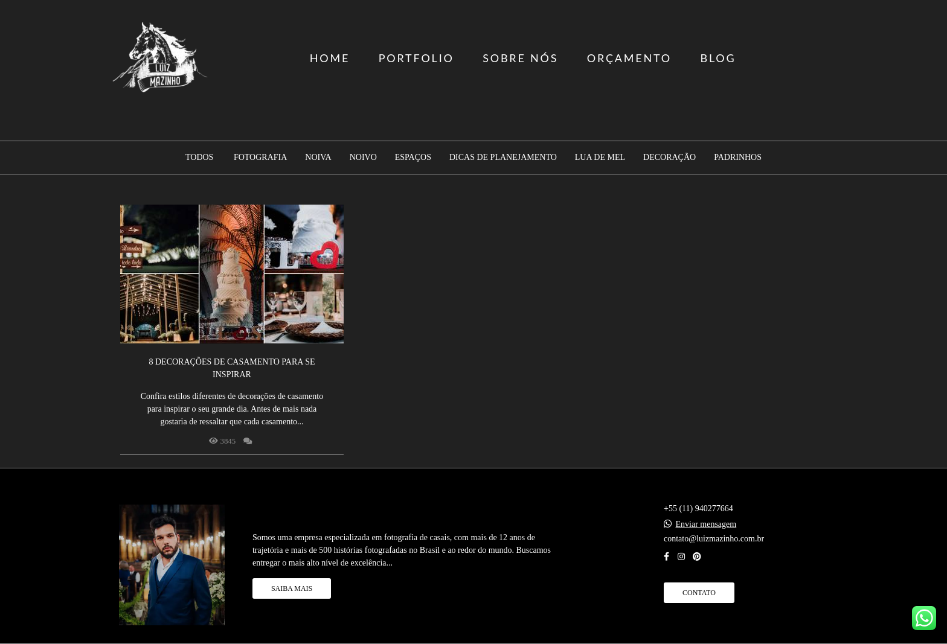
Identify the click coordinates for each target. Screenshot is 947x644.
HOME (330, 58)
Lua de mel (600, 157)
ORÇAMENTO (629, 58)
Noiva (318, 157)
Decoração (669, 157)
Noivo (363, 157)
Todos (199, 157)
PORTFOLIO (416, 58)
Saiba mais (291, 588)
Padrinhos (738, 157)
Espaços (413, 157)
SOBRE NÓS (520, 58)
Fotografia (260, 157)
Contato (699, 592)
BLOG (718, 58)
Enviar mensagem (706, 524)
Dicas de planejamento (503, 157)
